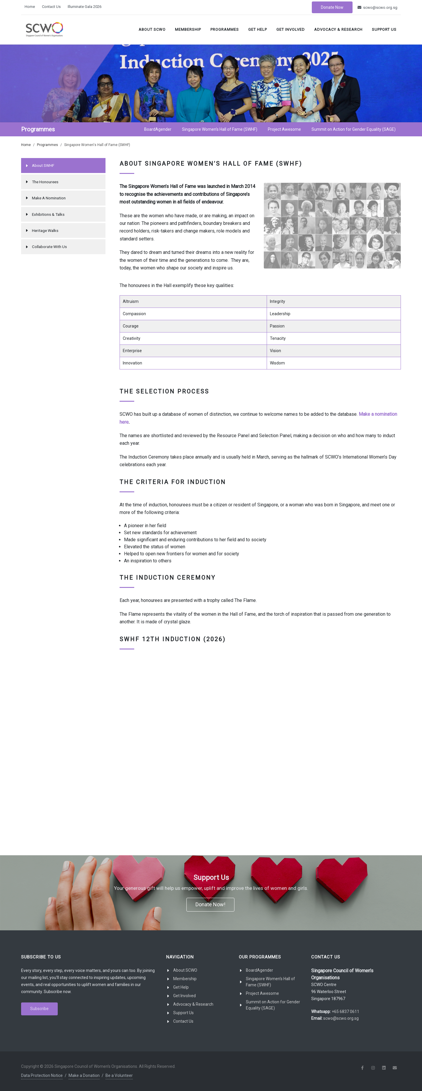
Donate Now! (210, 904)
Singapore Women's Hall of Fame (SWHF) (270, 981)
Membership (188, 29)
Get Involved (290, 29)
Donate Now (332, 7)
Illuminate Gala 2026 (84, 6)
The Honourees (45, 181)
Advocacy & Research (338, 29)
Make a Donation (84, 1075)
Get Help (257, 29)
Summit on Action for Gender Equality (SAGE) (273, 1005)
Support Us (384, 29)
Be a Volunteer (119, 1075)
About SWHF (43, 165)
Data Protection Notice (42, 1075)
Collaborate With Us (49, 246)
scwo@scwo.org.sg (377, 7)
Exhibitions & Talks (48, 214)
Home (30, 6)
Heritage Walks (45, 230)
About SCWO (152, 29)
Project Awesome (262, 993)
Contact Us (51, 6)
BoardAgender (259, 970)
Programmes (224, 29)
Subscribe (39, 1008)
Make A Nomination (49, 198)
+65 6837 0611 (345, 1011)
